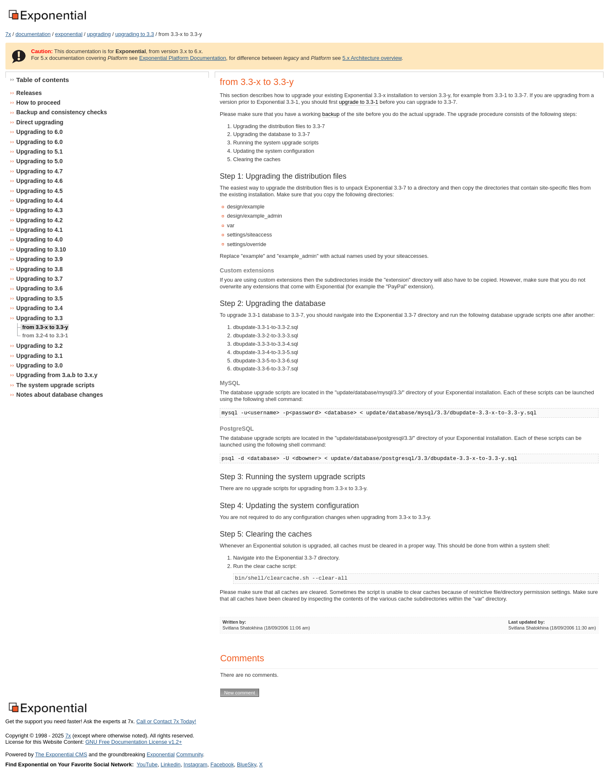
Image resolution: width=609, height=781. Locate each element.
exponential (68, 34)
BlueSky (246, 764)
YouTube (146, 764)
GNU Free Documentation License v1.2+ (133, 742)
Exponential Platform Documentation (182, 58)
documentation (33, 34)
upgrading (99, 34)
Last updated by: (527, 621)
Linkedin (171, 764)
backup (330, 114)
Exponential (160, 754)
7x (8, 34)
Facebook (222, 764)
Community (189, 754)
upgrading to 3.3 (134, 34)
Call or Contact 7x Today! (166, 721)
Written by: (235, 621)
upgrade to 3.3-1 (358, 102)
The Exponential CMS (61, 754)
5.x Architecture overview (372, 58)
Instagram (196, 764)
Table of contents (42, 79)
